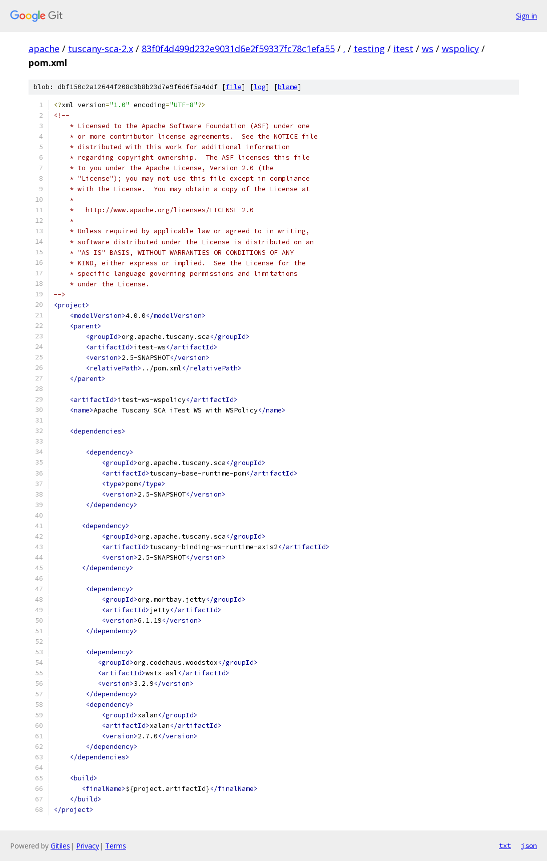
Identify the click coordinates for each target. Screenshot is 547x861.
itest (403, 49)
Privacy (87, 845)
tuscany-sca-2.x (100, 49)
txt (505, 845)
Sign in (526, 16)
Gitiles (60, 845)
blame (288, 87)
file (234, 87)
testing (369, 49)
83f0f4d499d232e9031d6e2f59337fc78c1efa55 (238, 49)
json (529, 845)
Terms (115, 845)
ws (427, 49)
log (260, 87)
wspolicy (460, 49)
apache (44, 49)
